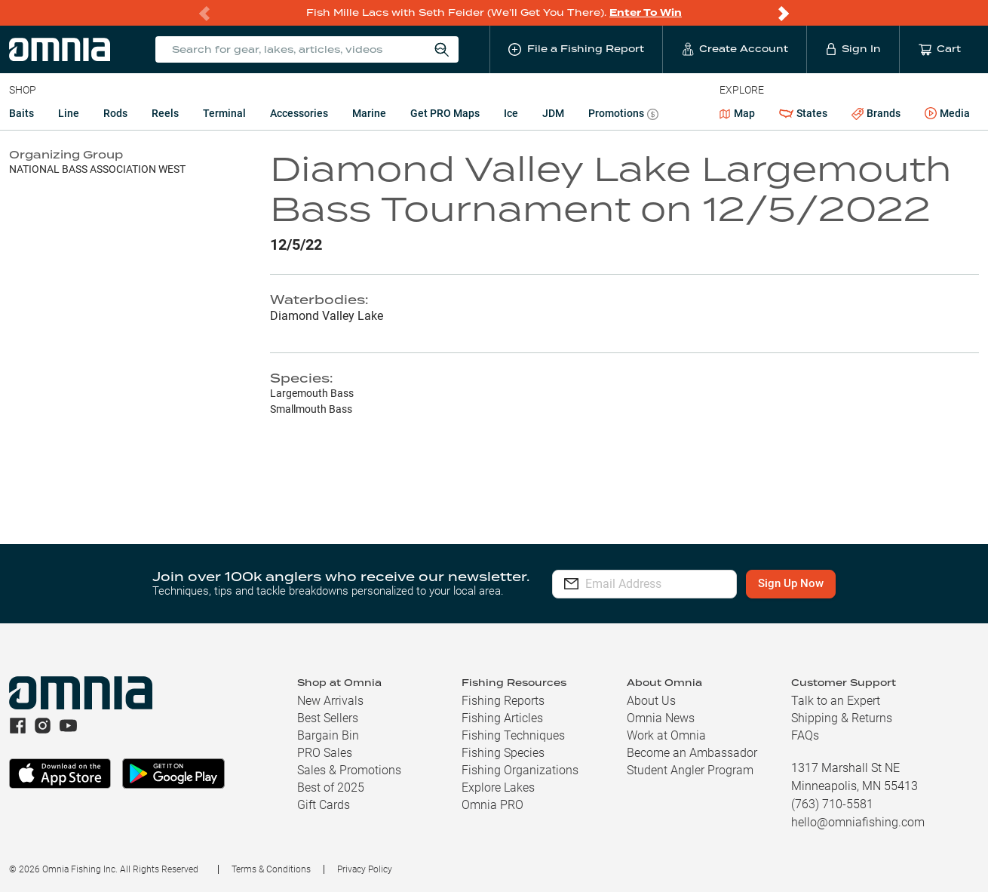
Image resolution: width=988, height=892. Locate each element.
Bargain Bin (328, 735)
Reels (165, 113)
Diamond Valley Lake (326, 316)
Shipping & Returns (841, 718)
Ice (511, 113)
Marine (369, 113)
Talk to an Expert (835, 701)
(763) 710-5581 (832, 804)
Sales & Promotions (349, 770)
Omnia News (661, 718)
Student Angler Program (690, 770)
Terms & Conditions (271, 869)
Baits (21, 113)
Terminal (224, 113)
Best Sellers (327, 718)
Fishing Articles (502, 718)
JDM (553, 113)
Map (737, 113)
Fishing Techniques (513, 735)
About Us (651, 701)
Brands (876, 113)
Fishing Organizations (520, 770)
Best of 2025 (330, 787)
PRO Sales (324, 753)
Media (947, 114)
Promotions (623, 115)
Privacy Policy (364, 869)
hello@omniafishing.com (858, 822)
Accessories (299, 113)
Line (68, 113)
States (803, 113)
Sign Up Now (818, 583)
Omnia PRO (492, 805)
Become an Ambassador (692, 753)
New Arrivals (330, 701)
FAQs (805, 735)
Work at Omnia (666, 735)
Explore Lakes (498, 787)
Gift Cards (323, 805)
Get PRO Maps (445, 113)
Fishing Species (503, 753)
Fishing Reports (503, 701)
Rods (115, 113)
